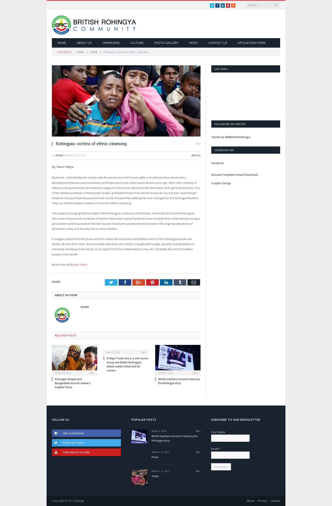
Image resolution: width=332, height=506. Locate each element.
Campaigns (111, 43)
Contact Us (217, 43)
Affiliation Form (251, 43)
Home (61, 43)
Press (155, 457)
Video (193, 43)
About (250, 501)
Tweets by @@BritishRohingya (230, 137)
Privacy (262, 501)
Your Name (218, 432)
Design (79, 501)
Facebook (217, 163)
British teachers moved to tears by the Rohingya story (175, 438)
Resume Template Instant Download (234, 175)
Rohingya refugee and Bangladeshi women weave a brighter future (72, 383)
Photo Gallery (166, 43)
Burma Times (79, 264)
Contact (275, 501)
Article (196, 155)
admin (59, 155)
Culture (137, 43)
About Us (84, 43)
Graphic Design (221, 183)
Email (215, 449)
